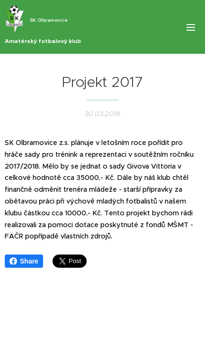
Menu (191, 27)
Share (23, 261)
